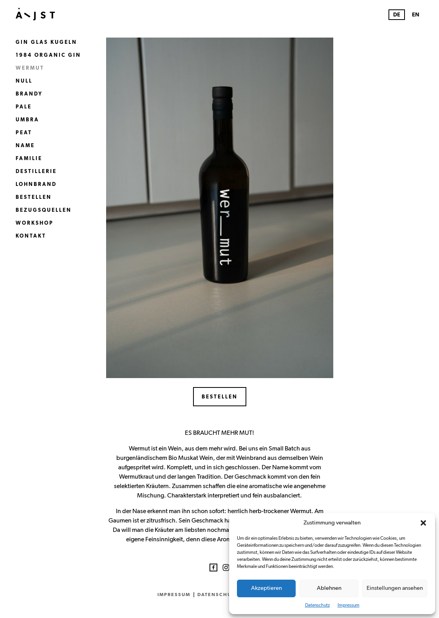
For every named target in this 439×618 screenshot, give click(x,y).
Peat (24, 132)
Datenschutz (317, 605)
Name (25, 145)
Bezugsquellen (44, 210)
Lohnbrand (36, 184)
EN (415, 15)
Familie (29, 158)
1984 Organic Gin (48, 55)
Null (24, 81)
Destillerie (36, 171)
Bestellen (34, 197)
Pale (24, 107)
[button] (423, 523)
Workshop (35, 223)
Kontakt (31, 236)
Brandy (29, 94)
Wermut (30, 68)
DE (396, 15)
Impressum (349, 605)
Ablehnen (329, 588)
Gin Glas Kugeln (46, 42)
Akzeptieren (266, 588)
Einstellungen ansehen (395, 588)
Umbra (27, 120)
